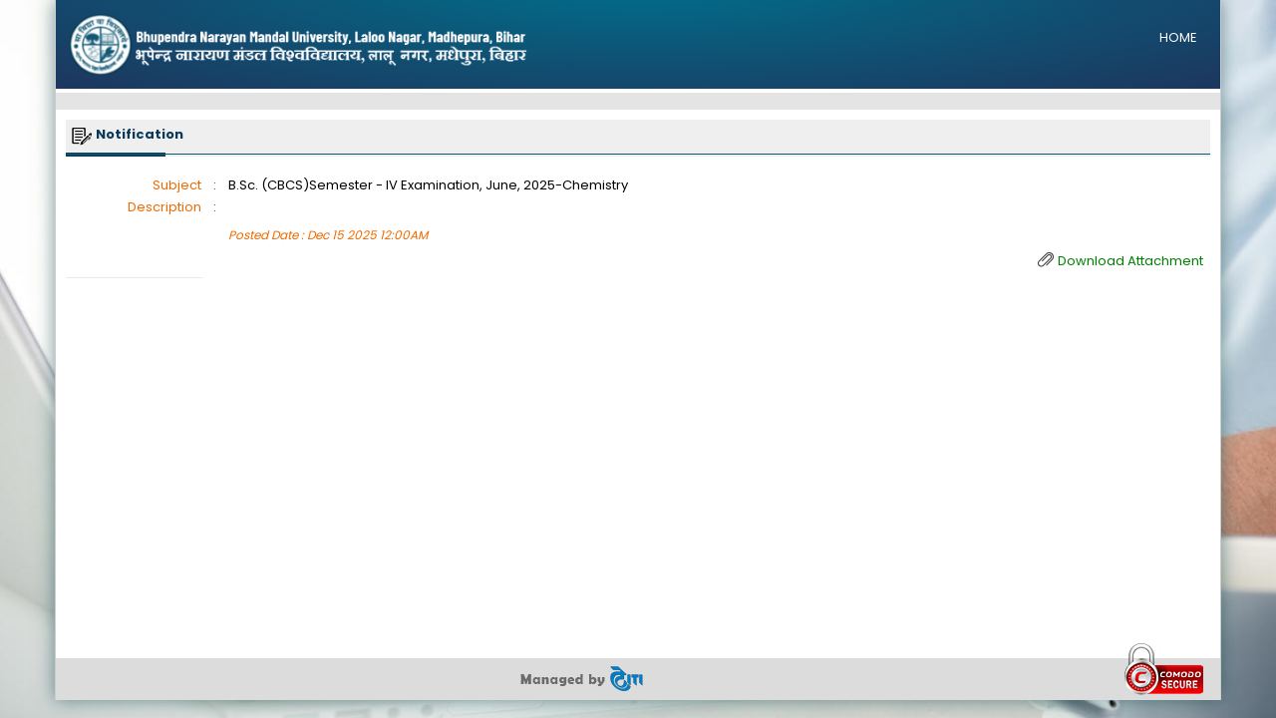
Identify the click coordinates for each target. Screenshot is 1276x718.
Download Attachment (1130, 260)
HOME (1178, 37)
